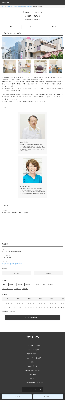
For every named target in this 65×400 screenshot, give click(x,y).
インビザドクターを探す (32, 346)
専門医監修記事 (32, 366)
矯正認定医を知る (32, 354)
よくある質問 (32, 374)
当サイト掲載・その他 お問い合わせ (32, 382)
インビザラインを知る (32, 350)
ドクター (32, 26)
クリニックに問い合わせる (32, 317)
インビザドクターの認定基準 (32, 358)
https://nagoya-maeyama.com (12, 264)
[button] (62, 48)
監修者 (32, 362)
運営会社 (32, 378)
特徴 (11, 26)
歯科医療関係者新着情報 (32, 370)
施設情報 (54, 26)
